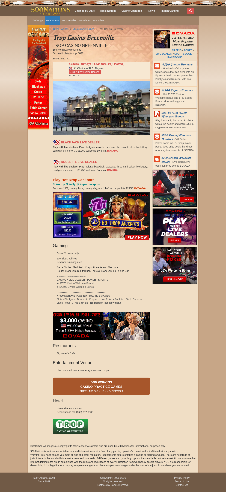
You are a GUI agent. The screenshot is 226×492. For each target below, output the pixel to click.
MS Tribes (98, 20)
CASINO (177, 50)
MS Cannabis (69, 20)
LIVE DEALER (164, 53)
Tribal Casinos (61, 29)
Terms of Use (182, 481)
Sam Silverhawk (119, 485)
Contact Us (182, 485)
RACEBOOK (174, 57)
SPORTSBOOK (183, 53)
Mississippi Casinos (83, 29)
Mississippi (37, 20)
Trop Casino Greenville (111, 29)
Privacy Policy (181, 477)
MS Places (85, 20)
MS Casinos (52, 20)
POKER (188, 50)
